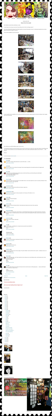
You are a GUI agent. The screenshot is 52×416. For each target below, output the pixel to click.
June (6, 318)
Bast (7, 265)
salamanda (8, 243)
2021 (6, 297)
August (7, 315)
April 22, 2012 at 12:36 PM (10, 240)
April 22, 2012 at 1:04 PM (10, 246)
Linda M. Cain (8, 218)
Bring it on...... (8, 323)
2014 (6, 306)
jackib (7, 160)
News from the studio (9, 327)
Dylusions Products (41, 18)
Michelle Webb (8, 210)
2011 (6, 337)
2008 (6, 341)
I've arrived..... (8, 326)
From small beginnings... (9, 331)
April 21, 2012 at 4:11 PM (10, 176)
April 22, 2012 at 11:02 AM (10, 229)
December (7, 310)
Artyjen (7, 197)
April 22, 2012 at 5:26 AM (10, 200)
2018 (6, 301)
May (6, 319)
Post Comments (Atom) (11, 277)
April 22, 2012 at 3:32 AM (10, 194)
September (7, 314)
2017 (6, 302)
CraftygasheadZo (9, 191)
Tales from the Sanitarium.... (10, 330)
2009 (6, 340)
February (7, 334)
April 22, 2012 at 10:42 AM (10, 221)
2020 (6, 298)
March (7, 333)
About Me (13, 18)
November (7, 311)
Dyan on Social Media (32, 18)
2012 (6, 309)
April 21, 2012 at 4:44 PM (10, 188)
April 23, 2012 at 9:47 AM (10, 262)
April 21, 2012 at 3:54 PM (10, 168)
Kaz (7, 224)
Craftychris (8, 249)
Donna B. (7, 179)
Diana (7, 171)
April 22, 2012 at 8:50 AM (10, 207)
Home (9, 18)
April (6, 321)
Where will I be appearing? (21, 18)
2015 (6, 305)
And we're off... (8, 322)
